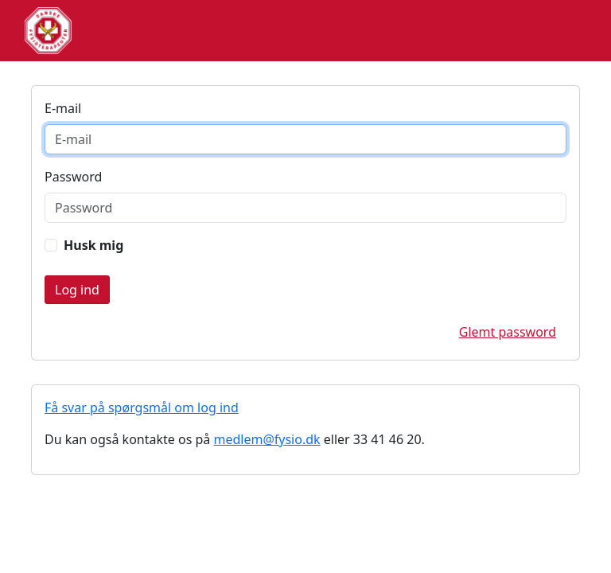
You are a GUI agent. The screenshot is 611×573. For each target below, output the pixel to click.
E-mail (63, 108)
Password (73, 176)
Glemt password (507, 332)
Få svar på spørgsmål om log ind (142, 407)
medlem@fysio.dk (266, 439)
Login (77, 289)
